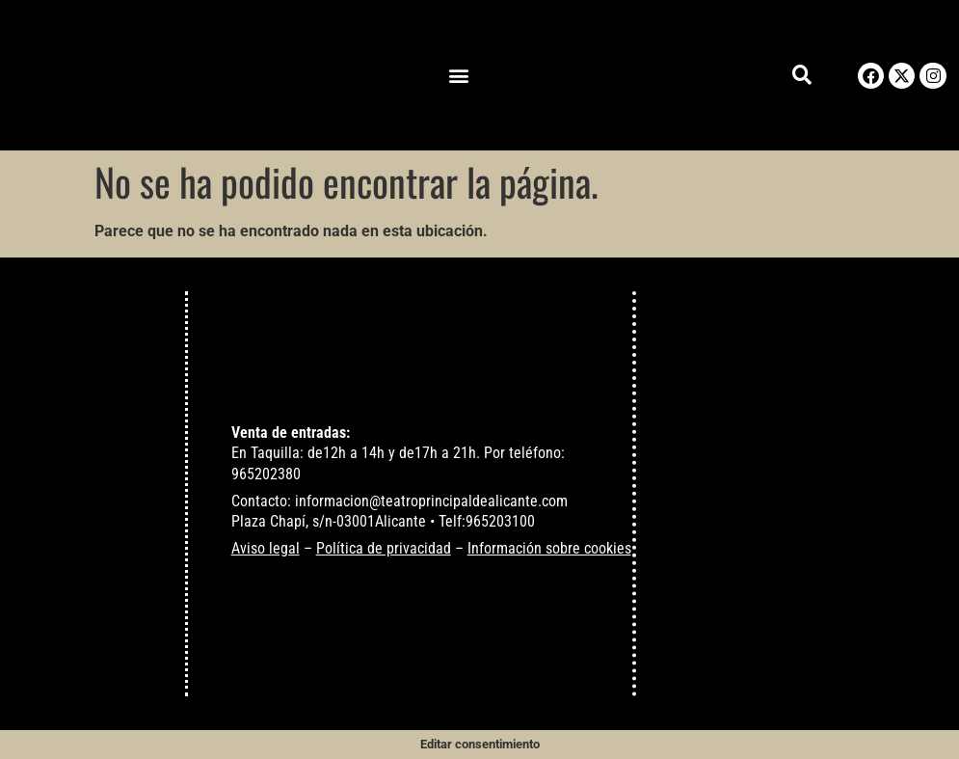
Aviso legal (265, 548)
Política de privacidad (383, 548)
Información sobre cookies (549, 548)
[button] (459, 76)
